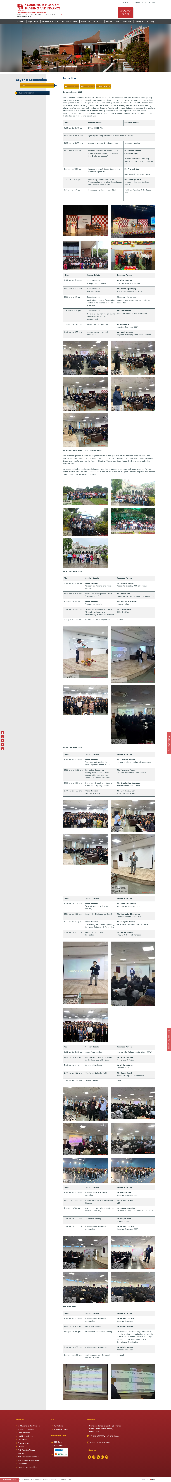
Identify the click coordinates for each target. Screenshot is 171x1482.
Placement (85, 21)
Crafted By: (148, 1479)
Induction (27, 85)
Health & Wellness (25, 1436)
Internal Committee (26, 1429)
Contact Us (150, 2)
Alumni (109, 21)
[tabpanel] (109, 746)
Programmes (33, 21)
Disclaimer (22, 1440)
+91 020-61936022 (113, 1436)
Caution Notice (9, 1480)
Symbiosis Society (61, 1429)
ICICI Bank (58, 1442)
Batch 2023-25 (103, 86)
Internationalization (123, 21)
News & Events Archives (27, 1467)
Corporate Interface (69, 21)
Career (137, 2)
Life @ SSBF (97, 21)
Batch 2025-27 (71, 86)
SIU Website (58, 1426)
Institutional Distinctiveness (29, 1426)
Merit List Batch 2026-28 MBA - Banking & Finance (125, 12)
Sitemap (21, 1453)
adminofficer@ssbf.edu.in (99, 1442)
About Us (20, 21)
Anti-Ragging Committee (28, 1457)
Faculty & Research (50, 21)
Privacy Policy (23, 1443)
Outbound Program (26, 93)
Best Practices (24, 1433)
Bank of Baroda (60, 1445)
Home (125, 2)
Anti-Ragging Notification (28, 1460)
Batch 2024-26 (87, 86)
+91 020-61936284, (96, 1436)
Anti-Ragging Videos (26, 1450)
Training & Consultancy (144, 21)
